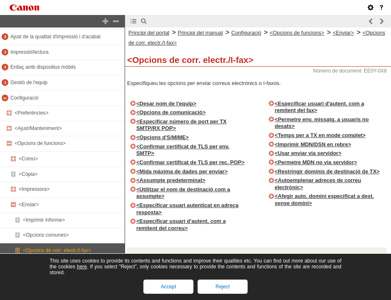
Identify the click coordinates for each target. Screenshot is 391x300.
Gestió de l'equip (29, 82)
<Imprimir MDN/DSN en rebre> (313, 144)
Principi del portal (148, 33)
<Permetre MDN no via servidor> (316, 162)
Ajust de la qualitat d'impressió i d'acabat (55, 37)
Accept (168, 287)
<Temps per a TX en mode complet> (320, 135)
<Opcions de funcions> (40, 143)
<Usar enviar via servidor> (308, 153)
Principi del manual (200, 33)
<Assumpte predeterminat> (171, 180)
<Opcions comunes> (46, 235)
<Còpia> (28, 174)
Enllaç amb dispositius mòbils (43, 67)
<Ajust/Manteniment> (38, 128)
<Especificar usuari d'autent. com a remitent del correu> (181, 224)
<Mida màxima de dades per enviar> (182, 171)
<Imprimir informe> (44, 220)
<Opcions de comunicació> (171, 112)
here (82, 267)
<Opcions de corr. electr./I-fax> (57, 250)
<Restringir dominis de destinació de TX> (327, 171)
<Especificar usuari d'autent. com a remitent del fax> (319, 107)
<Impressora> (34, 189)
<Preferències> (31, 113)
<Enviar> (29, 205)
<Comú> (28, 159)
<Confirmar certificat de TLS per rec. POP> (190, 162)
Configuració (24, 98)
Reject (223, 287)
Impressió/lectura (29, 52)
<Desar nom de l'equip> (166, 103)
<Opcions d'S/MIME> (162, 137)
